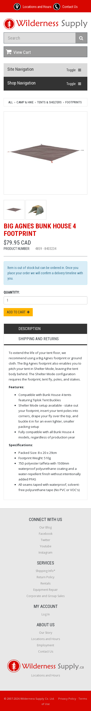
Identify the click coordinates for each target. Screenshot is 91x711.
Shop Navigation (21, 82)
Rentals (45, 583)
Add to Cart (18, 312)
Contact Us (45, 651)
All (10, 102)
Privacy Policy (67, 698)
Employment (45, 645)
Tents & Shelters (49, 102)
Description (29, 328)
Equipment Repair (45, 590)
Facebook (45, 534)
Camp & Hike (25, 102)
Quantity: (12, 292)
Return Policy (45, 577)
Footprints (73, 102)
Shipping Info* (45, 571)
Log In (45, 614)
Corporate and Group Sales (45, 596)
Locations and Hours (45, 639)
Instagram (45, 552)
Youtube (45, 546)
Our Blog (45, 527)
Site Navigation (20, 69)
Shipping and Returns (38, 339)
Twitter (45, 540)
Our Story (45, 633)
